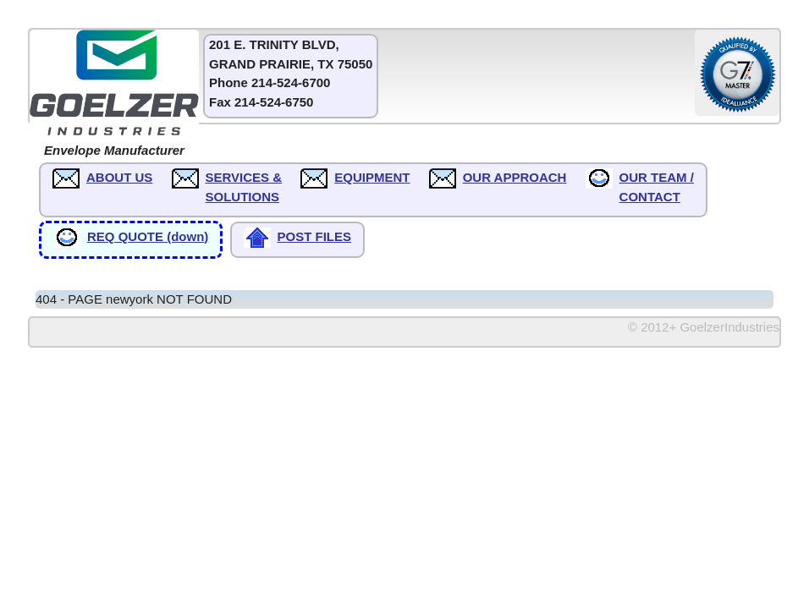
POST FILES (315, 236)
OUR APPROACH (515, 177)
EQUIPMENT (372, 177)
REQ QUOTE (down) (147, 236)
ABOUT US (119, 177)
